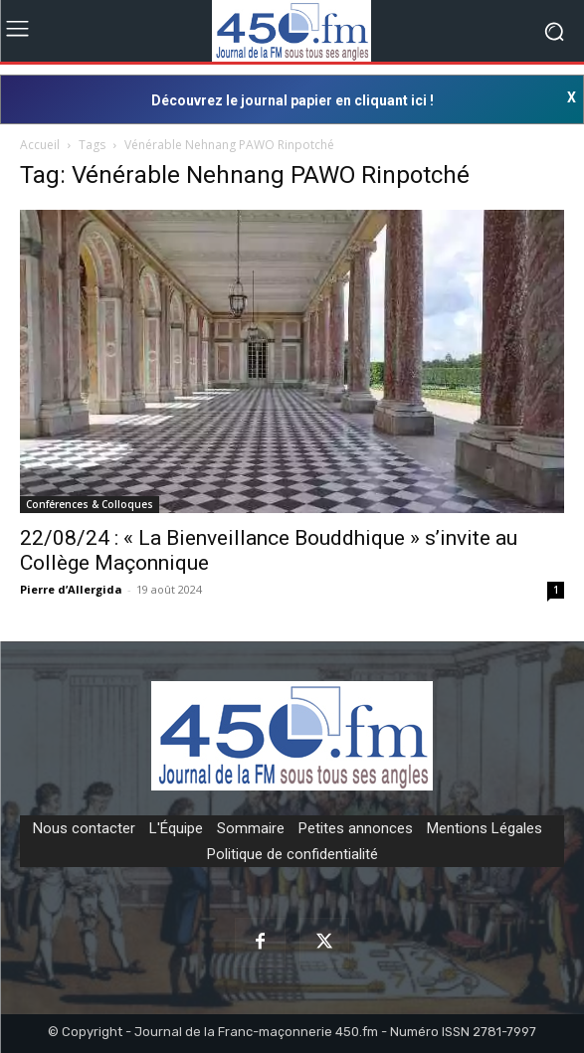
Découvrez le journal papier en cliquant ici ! (292, 100)
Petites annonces (355, 828)
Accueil (40, 144)
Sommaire (251, 828)
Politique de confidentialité (292, 854)
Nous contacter (84, 828)
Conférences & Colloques (89, 504)
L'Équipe (176, 828)
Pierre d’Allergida (71, 589)
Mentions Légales (484, 828)
